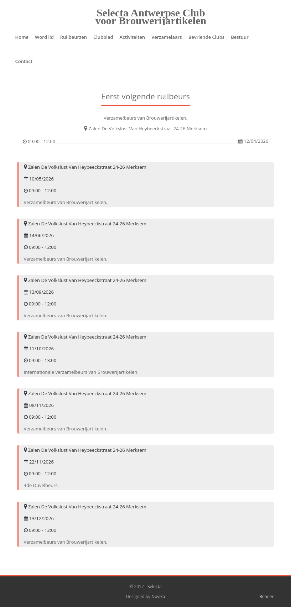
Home (22, 37)
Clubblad (103, 37)
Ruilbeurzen (73, 37)
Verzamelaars (166, 37)
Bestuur (240, 37)
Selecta (154, 587)
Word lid (44, 37)
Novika (158, 596)
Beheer (266, 596)
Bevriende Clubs (206, 37)
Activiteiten (132, 37)
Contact (24, 61)
